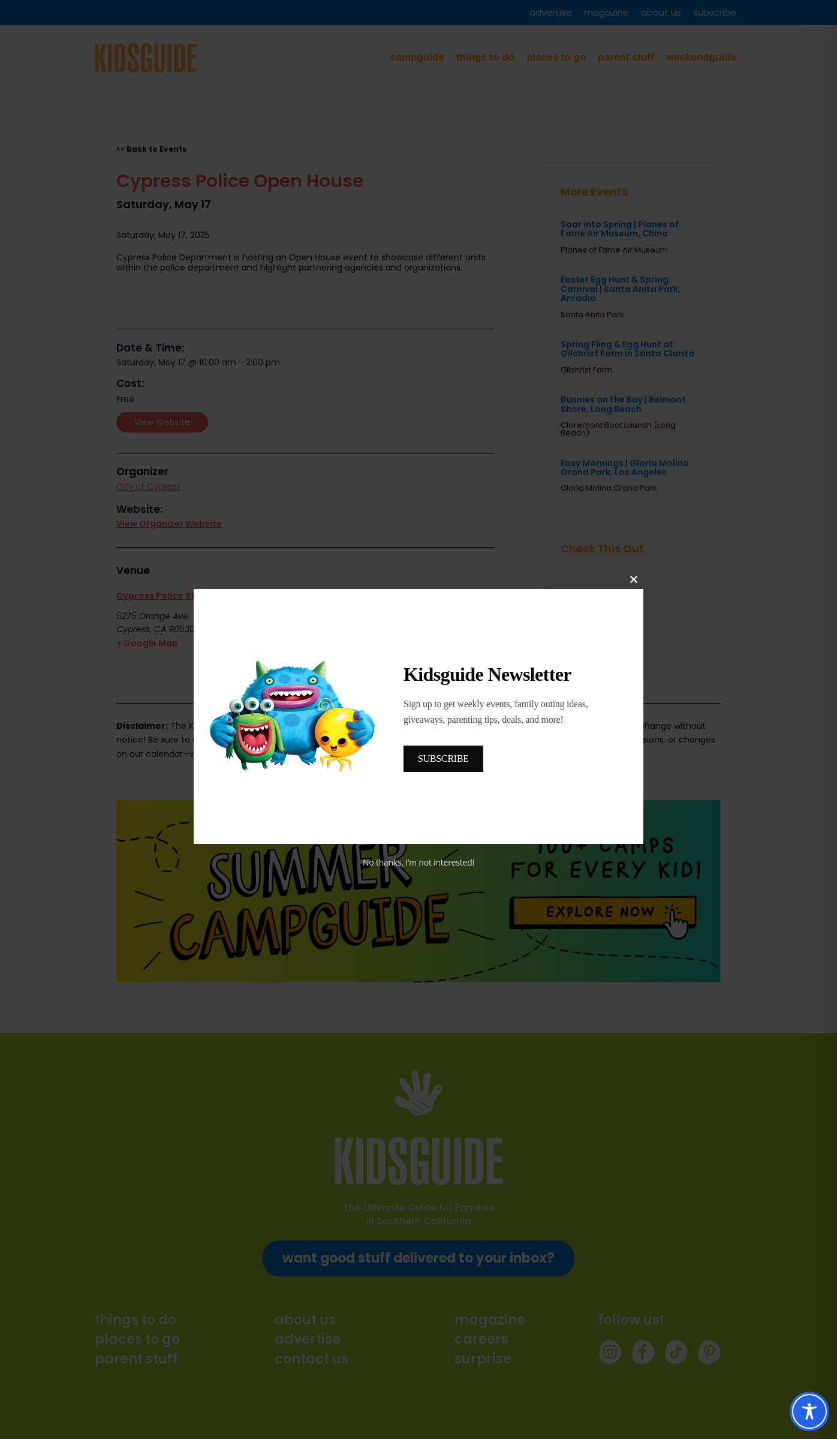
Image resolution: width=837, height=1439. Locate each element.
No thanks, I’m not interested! (418, 862)
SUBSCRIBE (443, 758)
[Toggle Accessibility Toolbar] (809, 1411)
